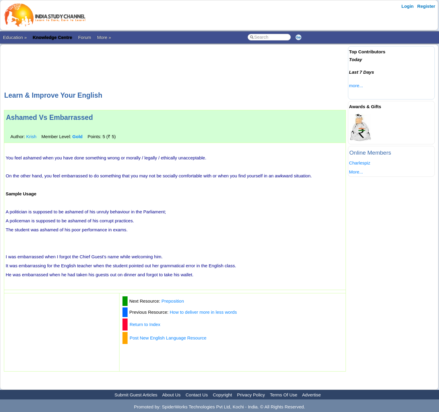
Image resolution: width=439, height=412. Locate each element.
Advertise (311, 394)
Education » (15, 37)
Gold (77, 136)
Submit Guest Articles (135, 394)
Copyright (222, 394)
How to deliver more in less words (203, 312)
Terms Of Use (283, 394)
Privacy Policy (251, 394)
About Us (171, 394)
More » (104, 37)
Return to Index (145, 324)
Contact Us (197, 394)
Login (407, 6)
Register (426, 6)
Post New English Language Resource (168, 337)
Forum (84, 37)
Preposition (172, 301)
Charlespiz (359, 162)
